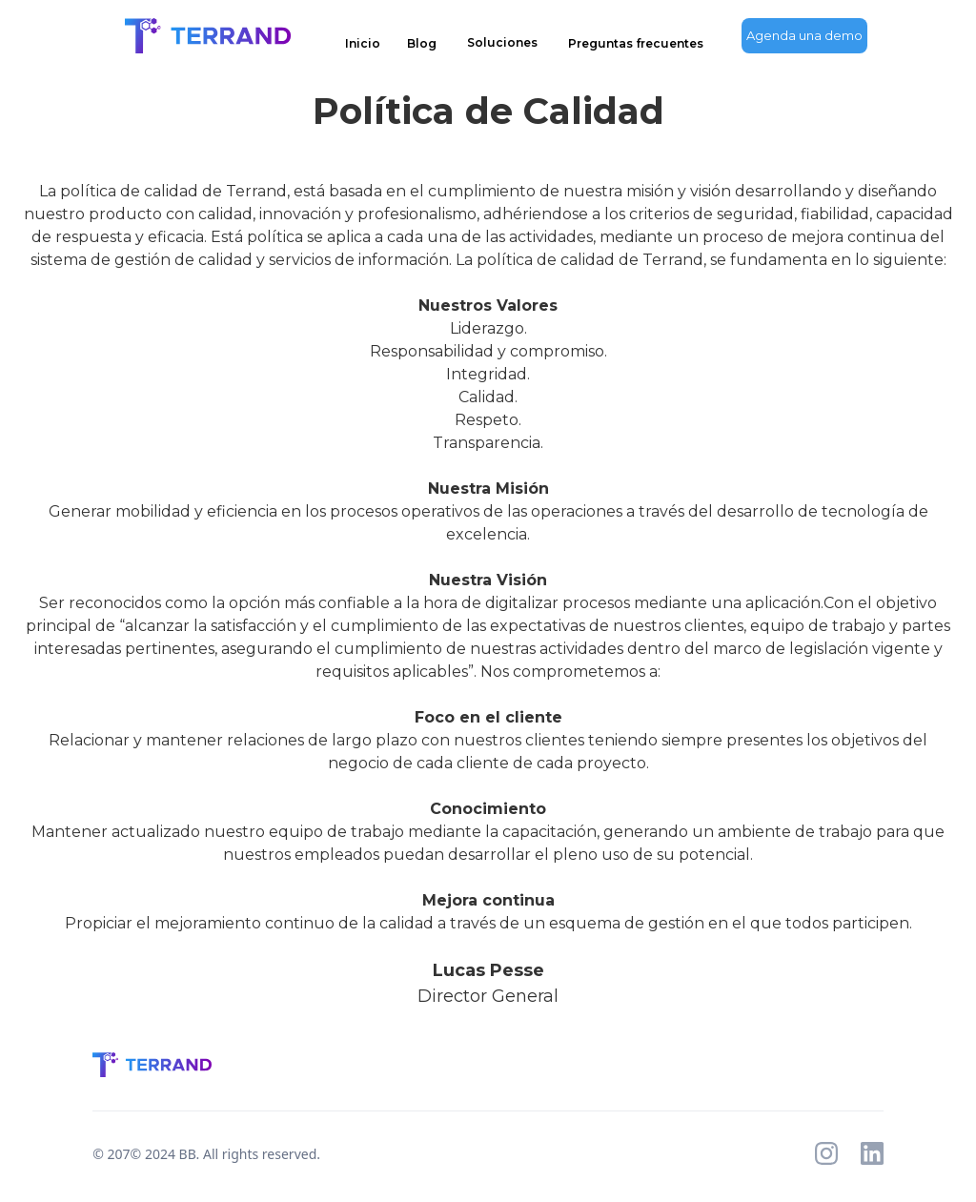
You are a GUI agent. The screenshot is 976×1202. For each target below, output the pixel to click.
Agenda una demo (804, 35)
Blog (422, 43)
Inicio (362, 43)
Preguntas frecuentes (635, 43)
